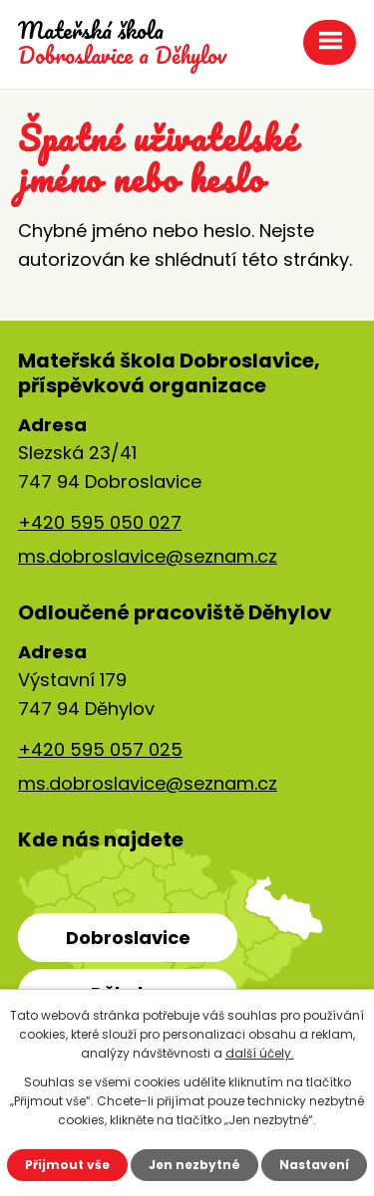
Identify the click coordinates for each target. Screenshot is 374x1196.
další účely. (259, 1053)
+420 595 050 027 (100, 522)
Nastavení (314, 1164)
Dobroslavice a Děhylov (122, 43)
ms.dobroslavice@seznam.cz (147, 556)
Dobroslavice (128, 937)
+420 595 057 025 (100, 749)
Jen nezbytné (194, 1164)
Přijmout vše (67, 1164)
